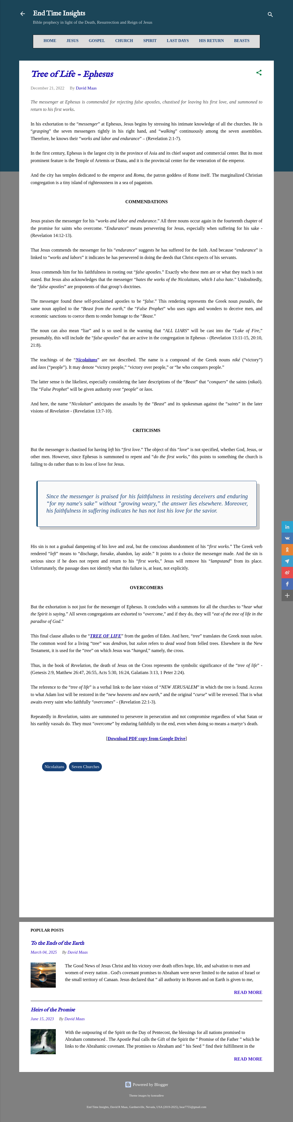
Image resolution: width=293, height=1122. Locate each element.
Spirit (150, 41)
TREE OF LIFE (105, 635)
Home (49, 41)
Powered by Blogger (146, 1084)
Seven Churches (85, 766)
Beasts (242, 41)
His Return (211, 41)
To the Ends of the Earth (57, 943)
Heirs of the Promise (53, 1010)
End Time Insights (59, 13)
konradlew (157, 1095)
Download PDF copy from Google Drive (146, 738)
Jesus (72, 41)
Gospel (97, 41)
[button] (259, 73)
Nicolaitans (87, 359)
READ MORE (248, 992)
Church (124, 41)
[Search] (270, 15)
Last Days (178, 41)
